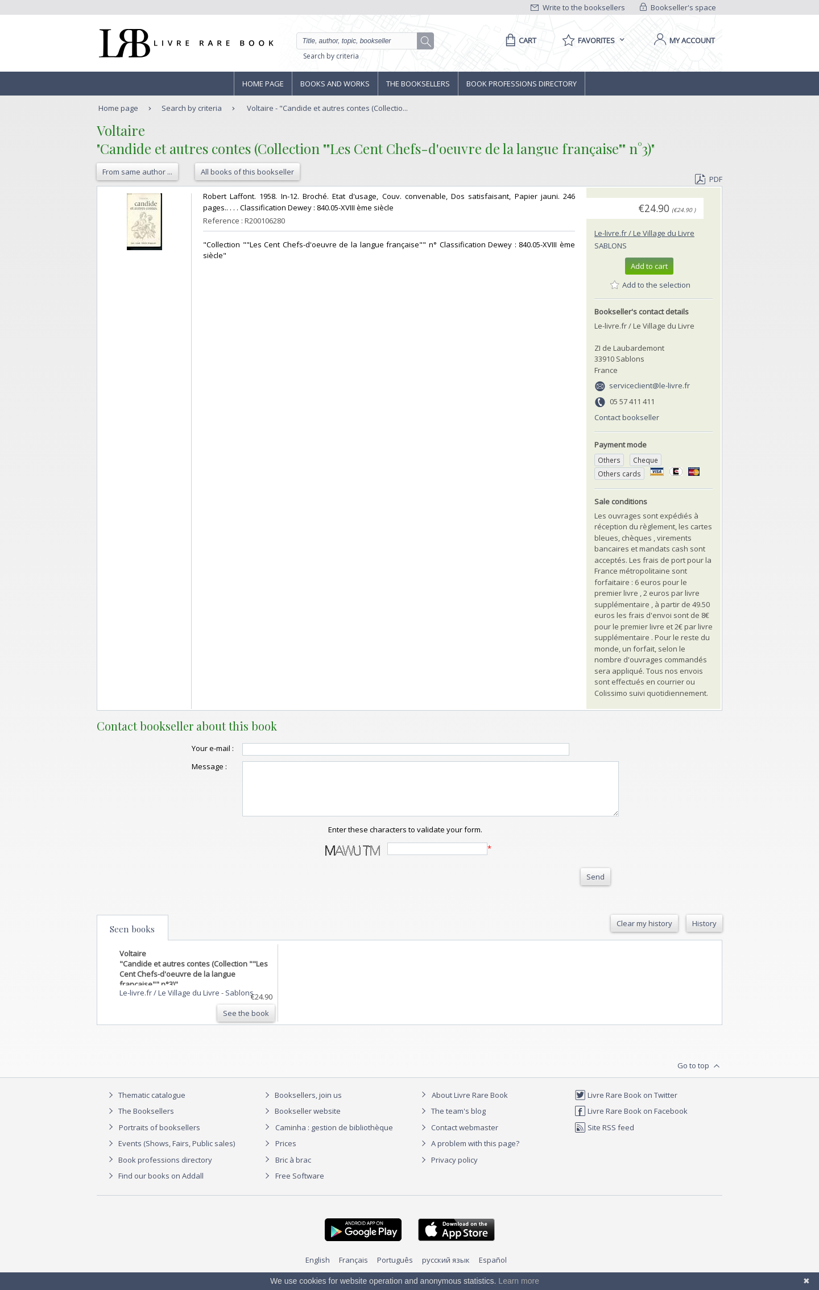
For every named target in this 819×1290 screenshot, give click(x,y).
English (317, 1270)
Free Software (299, 1186)
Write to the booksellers (578, 7)
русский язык (446, 1270)
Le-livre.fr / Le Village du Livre (644, 233)
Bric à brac (293, 1170)
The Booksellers (418, 83)
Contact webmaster (458, 1137)
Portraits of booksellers (159, 1138)
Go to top (699, 1076)
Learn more (518, 1280)
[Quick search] (361, 40)
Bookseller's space (678, 7)
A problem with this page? (468, 1153)
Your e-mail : (190, 748)
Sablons (610, 245)
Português (395, 1270)
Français (353, 1270)
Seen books (132, 939)
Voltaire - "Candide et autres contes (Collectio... (327, 108)
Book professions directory (521, 83)
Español (493, 1270)
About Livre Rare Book (470, 1105)
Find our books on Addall (154, 1186)
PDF (708, 179)
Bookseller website (301, 1121)
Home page (263, 83)
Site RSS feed (604, 1137)
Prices (285, 1153)
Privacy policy (448, 1170)
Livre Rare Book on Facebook (631, 1121)
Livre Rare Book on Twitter (625, 1105)
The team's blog (452, 1121)
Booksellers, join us (302, 1105)
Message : (186, 766)
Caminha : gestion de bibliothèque (334, 1138)
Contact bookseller (626, 417)
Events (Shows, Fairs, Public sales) (170, 1153)
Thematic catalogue (145, 1105)
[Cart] (519, 40)
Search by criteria (331, 56)
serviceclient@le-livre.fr (649, 385)
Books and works (335, 83)
